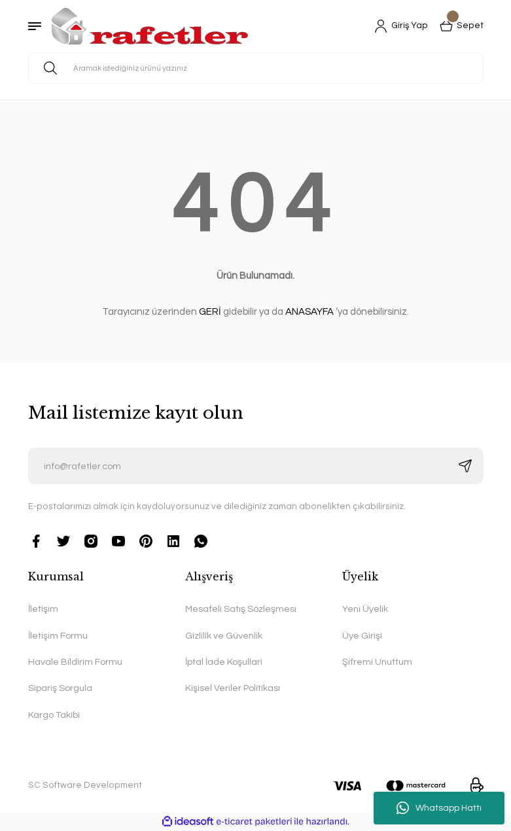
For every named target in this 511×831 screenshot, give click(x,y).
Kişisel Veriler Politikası (232, 688)
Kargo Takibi (54, 715)
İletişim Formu (58, 636)
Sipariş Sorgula (60, 688)
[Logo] (150, 26)
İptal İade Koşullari (223, 662)
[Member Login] (401, 26)
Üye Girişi (362, 636)
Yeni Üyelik (365, 609)
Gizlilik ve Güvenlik (223, 636)
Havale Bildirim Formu (75, 662)
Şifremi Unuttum (377, 662)
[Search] (256, 68)
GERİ (210, 312)
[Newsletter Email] (256, 466)
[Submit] (465, 466)
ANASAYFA (309, 312)
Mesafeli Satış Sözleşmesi (240, 609)
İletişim (43, 609)
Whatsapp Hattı (439, 808)
